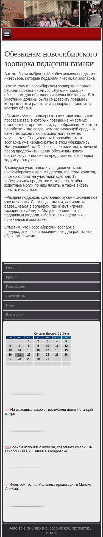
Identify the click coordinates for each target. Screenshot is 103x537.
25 (56, 354)
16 (38, 350)
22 (28, 354)
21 (19, 354)
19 (66, 350)
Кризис (12, 277)
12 (66, 345)
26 (66, 354)
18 (56, 350)
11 (56, 345)
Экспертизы (16, 296)
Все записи (15, 315)
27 (10, 359)
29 (28, 359)
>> (7, 409)
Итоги (10, 305)
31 (47, 359)
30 (38, 359)
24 (47, 354)
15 (28, 350)
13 (10, 350)
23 (38, 354)
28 (19, 359)
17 (47, 350)
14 (19, 350)
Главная (13, 268)
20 (10, 354)
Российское (15, 286)
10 (47, 345)
